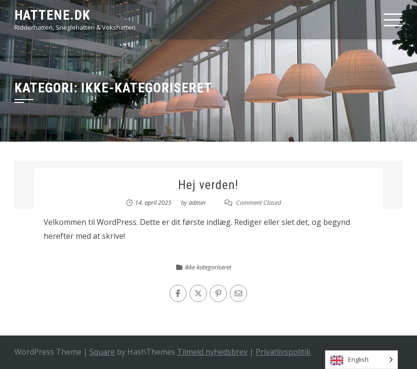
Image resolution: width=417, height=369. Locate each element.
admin (197, 202)
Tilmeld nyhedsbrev (212, 352)
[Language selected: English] (361, 359)
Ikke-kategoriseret (208, 267)
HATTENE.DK (52, 15)
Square (102, 352)
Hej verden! (208, 185)
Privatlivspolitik (283, 352)
